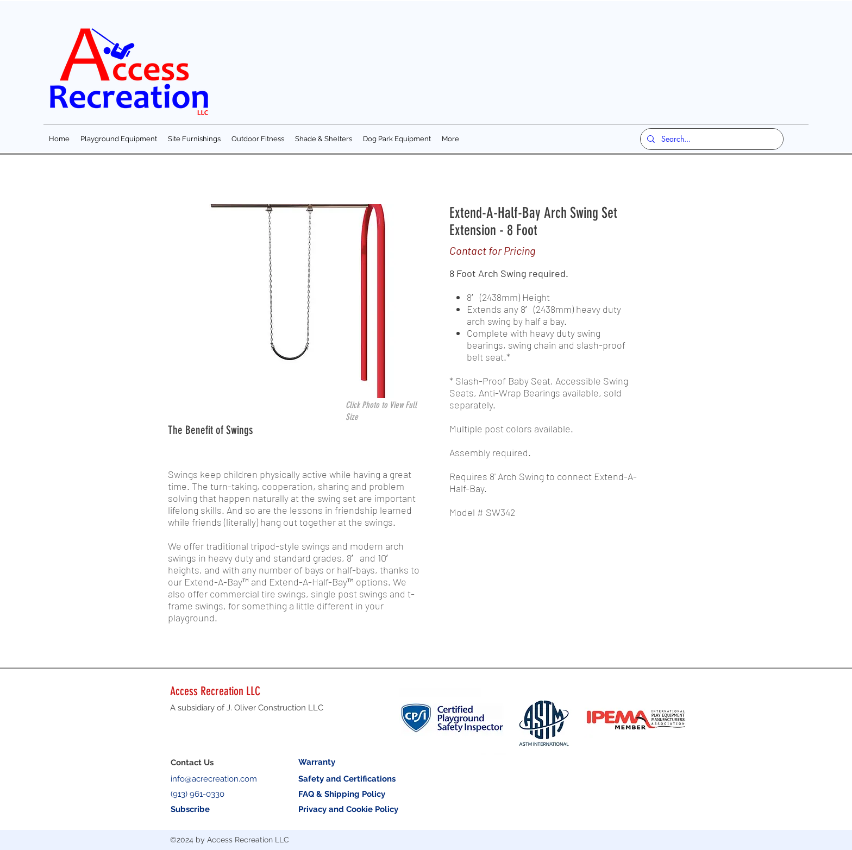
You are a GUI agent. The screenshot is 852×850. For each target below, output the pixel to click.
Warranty (316, 762)
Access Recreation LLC (215, 691)
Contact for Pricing (492, 250)
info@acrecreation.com (214, 779)
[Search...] (710, 139)
